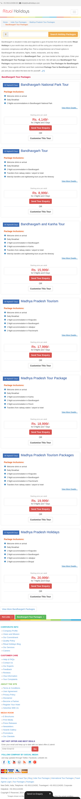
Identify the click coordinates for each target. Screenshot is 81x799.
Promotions (8, 733)
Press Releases (10, 723)
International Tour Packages (62, 778)
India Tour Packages (18, 22)
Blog (30, 778)
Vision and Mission (11, 634)
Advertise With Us (11, 708)
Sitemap (4, 778)
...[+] (43, 71)
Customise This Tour (40, 138)
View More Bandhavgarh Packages (18, 609)
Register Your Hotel (11, 704)
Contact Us (8, 663)
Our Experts (8, 666)
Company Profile (10, 631)
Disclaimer (7, 698)
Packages (30, 782)
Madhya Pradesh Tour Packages (42, 22)
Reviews (7, 673)
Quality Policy (9, 641)
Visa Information (10, 676)
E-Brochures (8, 716)
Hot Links (6, 617)
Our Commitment (10, 637)
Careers (6, 651)
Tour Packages (19, 782)
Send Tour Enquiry (40, 128)
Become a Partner (11, 701)
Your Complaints (10, 679)
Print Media (8, 720)
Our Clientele (9, 736)
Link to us (13, 778)
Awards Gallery (9, 730)
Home (5, 22)
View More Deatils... (70, 108)
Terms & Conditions (11, 688)
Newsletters (8, 726)
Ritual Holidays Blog (12, 644)
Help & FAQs (8, 659)
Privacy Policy (9, 695)
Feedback (7, 669)
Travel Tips (22, 778)
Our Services (8, 647)
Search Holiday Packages (63, 34)
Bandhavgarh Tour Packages (16, 77)
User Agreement (10, 691)
